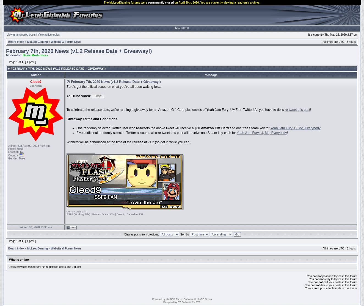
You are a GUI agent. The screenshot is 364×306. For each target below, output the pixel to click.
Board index (16, 41)
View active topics (49, 34)
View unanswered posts (21, 34)
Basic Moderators (35, 55)
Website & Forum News (66, 41)
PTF (197, 302)
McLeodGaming (37, 41)
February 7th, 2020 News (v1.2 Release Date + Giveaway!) (79, 51)
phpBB (169, 299)
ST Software (184, 302)
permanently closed (161, 2)
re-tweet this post (297, 110)
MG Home (182, 27)
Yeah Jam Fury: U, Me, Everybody (295, 128)
